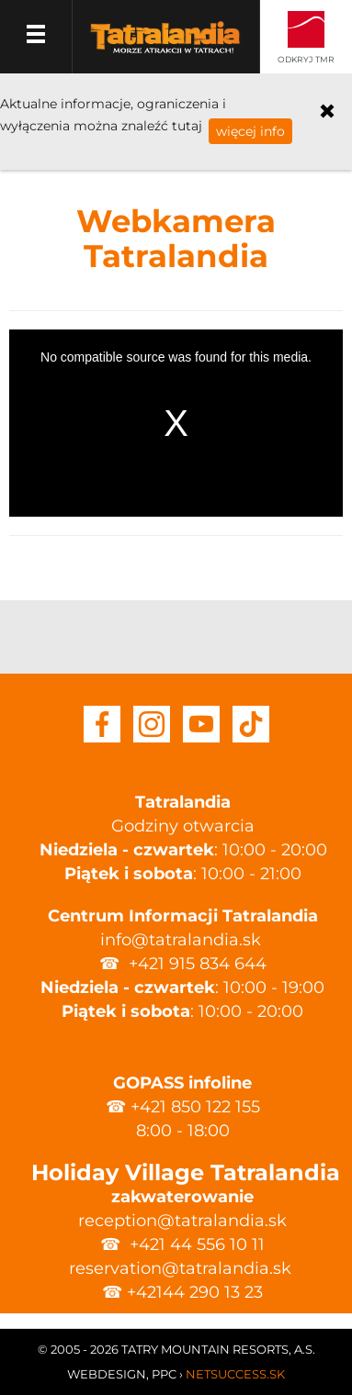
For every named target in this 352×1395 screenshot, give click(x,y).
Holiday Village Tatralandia (182, 1172)
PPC (164, 1374)
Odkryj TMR (306, 59)
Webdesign (106, 1374)
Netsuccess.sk (235, 1374)
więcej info (250, 131)
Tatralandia (165, 47)
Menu (36, 36)
